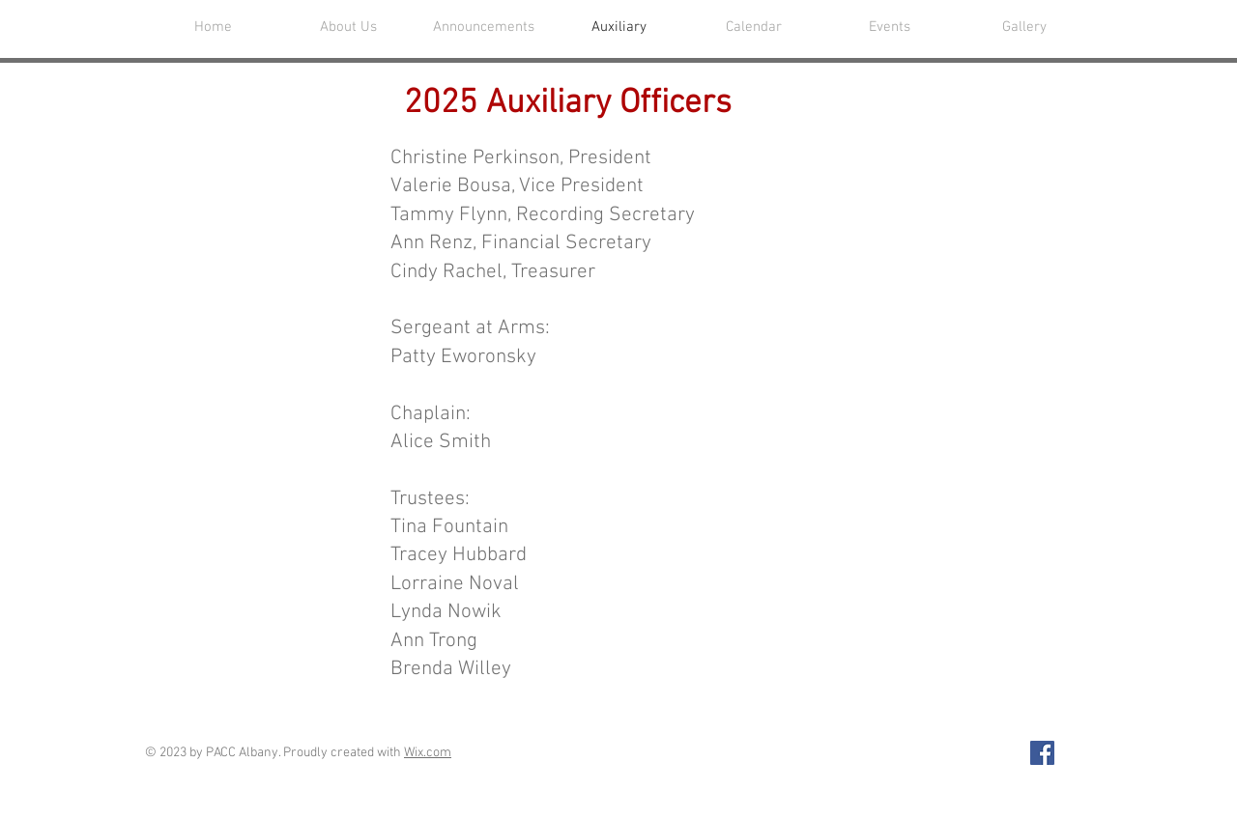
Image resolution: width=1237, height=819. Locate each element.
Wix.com (427, 753)
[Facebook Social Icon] (1042, 753)
